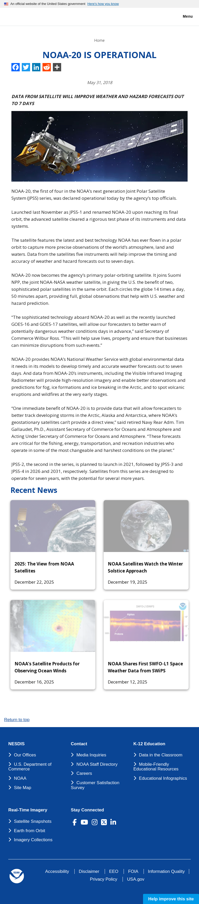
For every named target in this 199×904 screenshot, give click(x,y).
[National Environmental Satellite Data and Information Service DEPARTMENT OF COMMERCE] (19, 16)
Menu (182, 16)
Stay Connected (87, 810)
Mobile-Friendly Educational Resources (156, 767)
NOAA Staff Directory (97, 764)
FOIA (133, 871)
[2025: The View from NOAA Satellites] (52, 526)
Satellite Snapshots (33, 821)
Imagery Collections (33, 839)
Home (99, 40)
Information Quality (166, 871)
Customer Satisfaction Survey (95, 785)
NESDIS (16, 744)
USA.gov (135, 879)
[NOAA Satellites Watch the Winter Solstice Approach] (146, 526)
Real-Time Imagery (27, 810)
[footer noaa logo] (16, 876)
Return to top (17, 719)
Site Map (22, 787)
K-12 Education (149, 744)
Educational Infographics (163, 778)
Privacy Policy (103, 879)
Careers (84, 773)
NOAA (20, 778)
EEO (113, 871)
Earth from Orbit (29, 830)
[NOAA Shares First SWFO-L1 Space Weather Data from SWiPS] (146, 626)
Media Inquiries (91, 755)
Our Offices (25, 755)
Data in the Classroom (160, 755)
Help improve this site (171, 898)
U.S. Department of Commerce (30, 767)
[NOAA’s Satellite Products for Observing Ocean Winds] (52, 626)
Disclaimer (89, 871)
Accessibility (57, 871)
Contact (79, 744)
